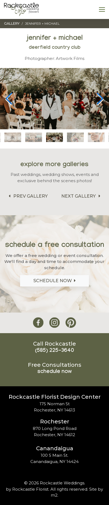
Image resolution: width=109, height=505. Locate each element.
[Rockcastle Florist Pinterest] (70, 322)
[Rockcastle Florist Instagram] (54, 322)
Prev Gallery (27, 196)
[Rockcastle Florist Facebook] (38, 322)
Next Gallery (81, 196)
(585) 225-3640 (54, 351)
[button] (100, 99)
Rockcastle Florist (30, 489)
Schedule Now (54, 280)
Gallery (12, 23)
